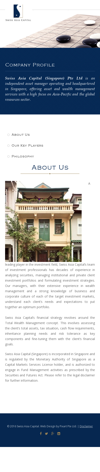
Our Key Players (25, 145)
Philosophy (20, 156)
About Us (18, 135)
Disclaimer (86, 426)
